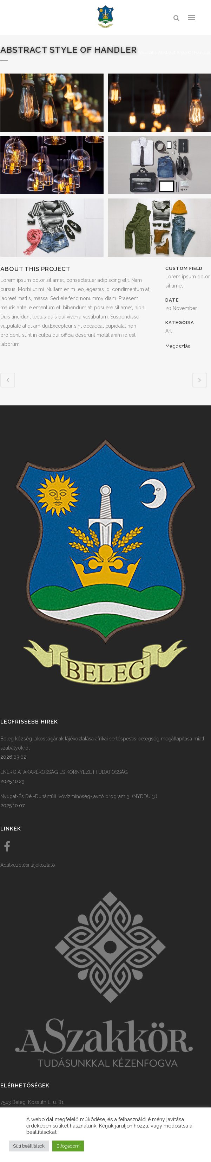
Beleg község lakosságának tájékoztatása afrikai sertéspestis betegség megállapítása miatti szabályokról (102, 743)
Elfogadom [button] (68, 1146)
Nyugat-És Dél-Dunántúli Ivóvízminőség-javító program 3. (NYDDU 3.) (78, 796)
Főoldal (145, 52)
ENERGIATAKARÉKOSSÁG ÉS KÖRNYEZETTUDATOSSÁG (64, 772)
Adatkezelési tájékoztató (27, 865)
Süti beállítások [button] (29, 1146)
